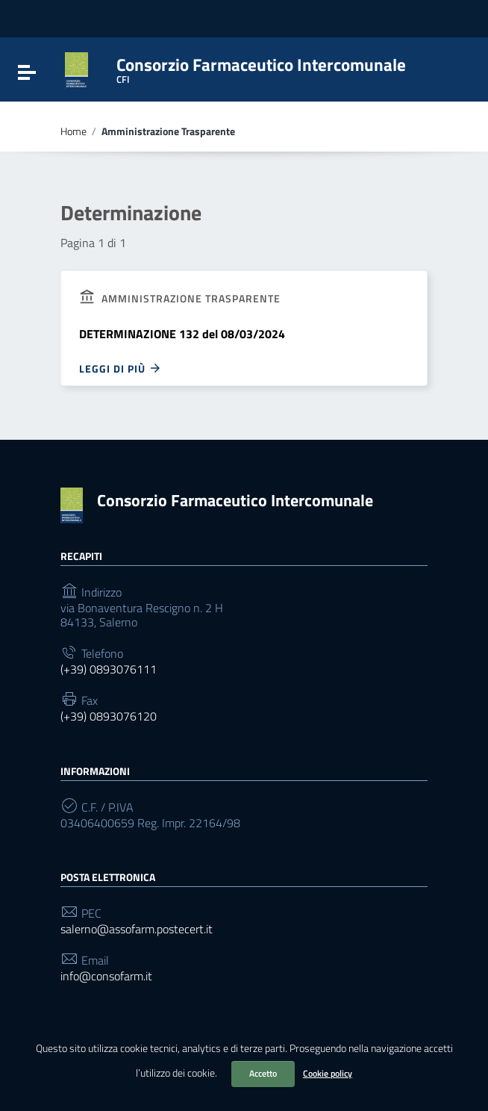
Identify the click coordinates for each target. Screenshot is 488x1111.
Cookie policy (327, 1073)
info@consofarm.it (106, 976)
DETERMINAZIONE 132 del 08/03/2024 (182, 334)
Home (73, 131)
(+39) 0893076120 (108, 716)
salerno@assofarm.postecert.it (136, 929)
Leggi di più (120, 368)
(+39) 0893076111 (108, 669)
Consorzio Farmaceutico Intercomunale (235, 500)
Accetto (263, 1073)
